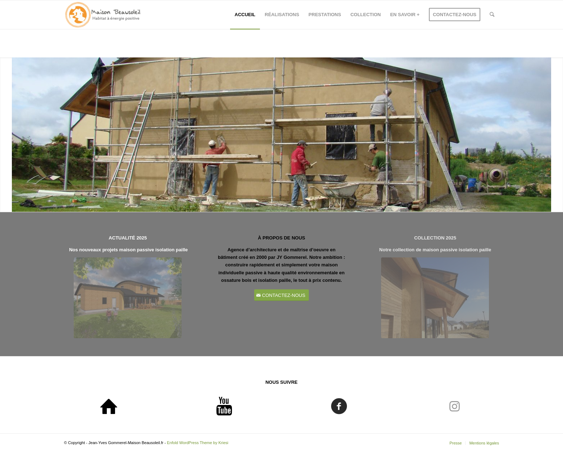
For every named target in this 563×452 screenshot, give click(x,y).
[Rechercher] (492, 14)
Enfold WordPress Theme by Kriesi (197, 443)
